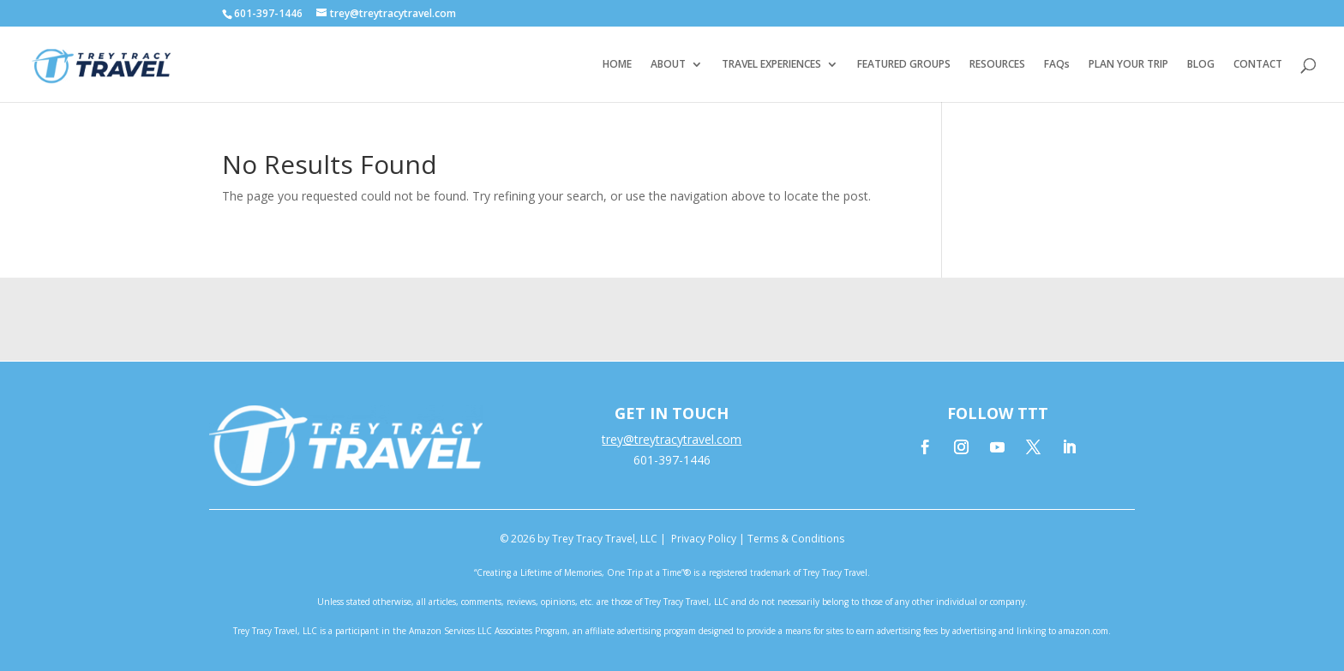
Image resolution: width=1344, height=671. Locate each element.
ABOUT (668, 64)
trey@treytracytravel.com (671, 439)
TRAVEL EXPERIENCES (771, 64)
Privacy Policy (703, 538)
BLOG (1201, 64)
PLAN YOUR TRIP (1128, 64)
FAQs (1057, 64)
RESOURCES (997, 64)
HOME (617, 64)
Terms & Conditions (795, 538)
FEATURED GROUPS (904, 64)
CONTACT (1257, 64)
